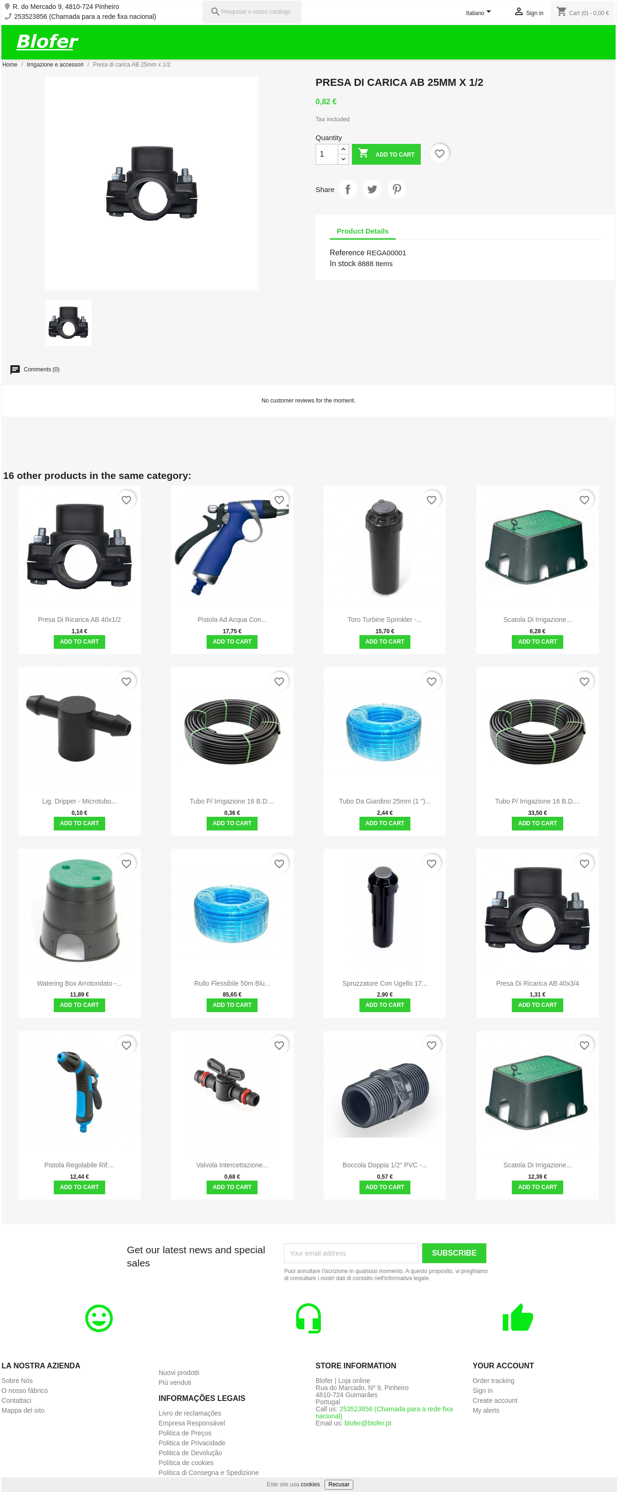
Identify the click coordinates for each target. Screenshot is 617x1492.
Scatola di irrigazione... (537, 619)
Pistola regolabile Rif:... (79, 1165)
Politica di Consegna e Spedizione (208, 1472)
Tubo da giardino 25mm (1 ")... (385, 801)
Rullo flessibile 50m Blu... (232, 983)
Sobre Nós (17, 1380)
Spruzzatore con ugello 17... (384, 983)
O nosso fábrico (24, 1390)
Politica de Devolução (190, 1453)
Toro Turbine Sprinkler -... (385, 619)
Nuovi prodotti (178, 1372)
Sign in (483, 1390)
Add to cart (386, 154)
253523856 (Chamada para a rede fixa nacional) (85, 16)
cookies (310, 1484)
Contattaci (16, 1400)
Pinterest (396, 189)
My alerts (486, 1410)
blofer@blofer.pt (368, 1423)
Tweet (372, 189)
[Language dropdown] (480, 13)
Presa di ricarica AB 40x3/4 (537, 983)
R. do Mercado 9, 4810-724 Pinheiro (66, 6)
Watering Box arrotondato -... (79, 983)
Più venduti (174, 1382)
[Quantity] (327, 154)
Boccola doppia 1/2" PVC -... (384, 1165)
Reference (347, 252)
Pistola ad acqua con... (232, 619)
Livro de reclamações (189, 1413)
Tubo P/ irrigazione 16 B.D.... (232, 801)
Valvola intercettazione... (232, 1165)
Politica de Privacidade (191, 1443)
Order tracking (494, 1380)
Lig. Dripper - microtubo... (79, 801)
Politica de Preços (184, 1433)
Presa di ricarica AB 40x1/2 (79, 619)
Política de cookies (186, 1463)
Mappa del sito (22, 1410)
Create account (495, 1400)
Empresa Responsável (191, 1423)
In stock (343, 263)
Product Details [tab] (363, 231)
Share (347, 189)
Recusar (339, 1484)
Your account (503, 1366)
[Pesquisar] (251, 12)
